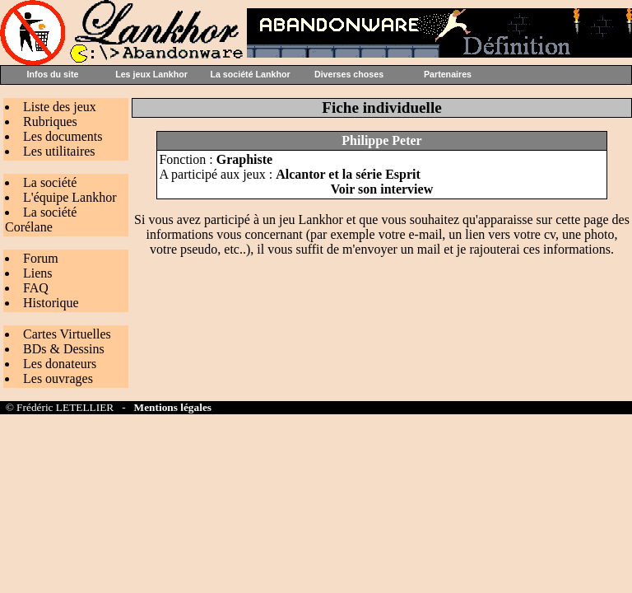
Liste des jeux (59, 107)
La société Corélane (41, 219)
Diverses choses (348, 74)
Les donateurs (59, 364)
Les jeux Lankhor (151, 74)
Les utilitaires (59, 151)
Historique (51, 303)
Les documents (62, 136)
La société (50, 182)
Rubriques (50, 121)
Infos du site (53, 74)
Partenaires (448, 74)
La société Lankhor (250, 74)
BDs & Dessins (64, 349)
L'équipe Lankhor (70, 197)
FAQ (36, 288)
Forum (40, 258)
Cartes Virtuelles (67, 334)
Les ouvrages (58, 378)
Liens (38, 273)
